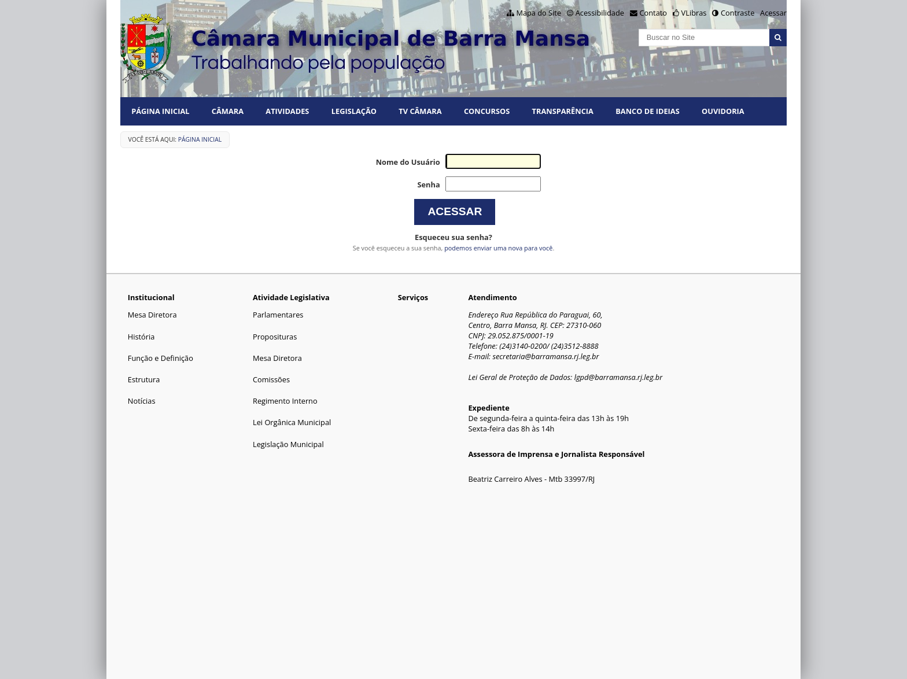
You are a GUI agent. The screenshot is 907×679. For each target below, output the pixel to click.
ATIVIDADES (287, 111)
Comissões (271, 379)
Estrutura (144, 379)
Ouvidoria (723, 111)
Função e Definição (160, 358)
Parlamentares (278, 314)
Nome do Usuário (408, 162)
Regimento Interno (285, 401)
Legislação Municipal (288, 444)
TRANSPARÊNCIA (562, 111)
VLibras (694, 13)
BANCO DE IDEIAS (647, 111)
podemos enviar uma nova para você (498, 247)
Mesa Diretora (152, 314)
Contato (654, 13)
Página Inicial (160, 111)
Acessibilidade (600, 13)
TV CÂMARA (420, 111)
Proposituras (275, 336)
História (141, 336)
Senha (428, 184)
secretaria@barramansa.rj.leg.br (545, 356)
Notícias (142, 401)
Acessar (773, 13)
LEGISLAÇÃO (354, 111)
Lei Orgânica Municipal (292, 422)
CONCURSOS (487, 111)
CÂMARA (228, 111)
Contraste (737, 13)
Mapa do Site (538, 13)
